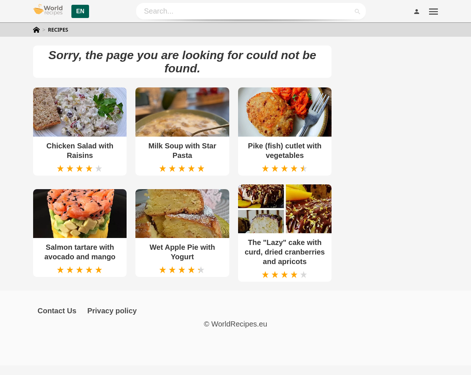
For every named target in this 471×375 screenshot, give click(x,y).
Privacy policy (112, 311)
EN (80, 11)
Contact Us (57, 311)
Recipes (58, 29)
